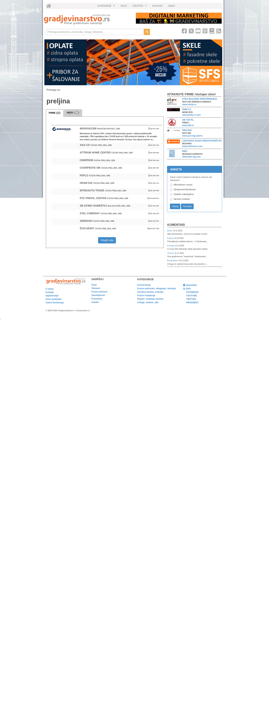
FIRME (55, 113)
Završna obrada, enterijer (150, 292)
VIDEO (171, 6)
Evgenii (170, 238)
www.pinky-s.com (191, 115)
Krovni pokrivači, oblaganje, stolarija (156, 288)
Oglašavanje (52, 295)
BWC (185, 151)
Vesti (94, 285)
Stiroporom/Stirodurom (185, 189)
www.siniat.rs (189, 104)
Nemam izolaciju (182, 199)
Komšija (171, 245)
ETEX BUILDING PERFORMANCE (199, 99)
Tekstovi (96, 288)
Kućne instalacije (146, 295)
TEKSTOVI (139, 7)
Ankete (95, 302)
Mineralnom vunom (183, 184)
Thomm (171, 253)
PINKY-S (186, 109)
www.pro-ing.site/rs (192, 136)
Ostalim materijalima (184, 194)
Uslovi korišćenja (55, 302)
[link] (87, 19)
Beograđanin (173, 260)
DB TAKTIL (188, 120)
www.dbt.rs (188, 125)
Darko (170, 230)
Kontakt (50, 292)
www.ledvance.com (192, 146)
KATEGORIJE (107, 7)
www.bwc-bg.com (191, 156)
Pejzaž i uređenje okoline (150, 299)
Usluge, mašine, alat (147, 302)
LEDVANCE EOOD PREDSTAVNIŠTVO (202, 140)
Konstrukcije (144, 285)
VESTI (123, 6)
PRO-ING (187, 130)
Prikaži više (107, 240)
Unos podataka (53, 299)
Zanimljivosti (98, 295)
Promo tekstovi (99, 292)
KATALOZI (157, 6)
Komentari (176, 224)
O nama (50, 289)
